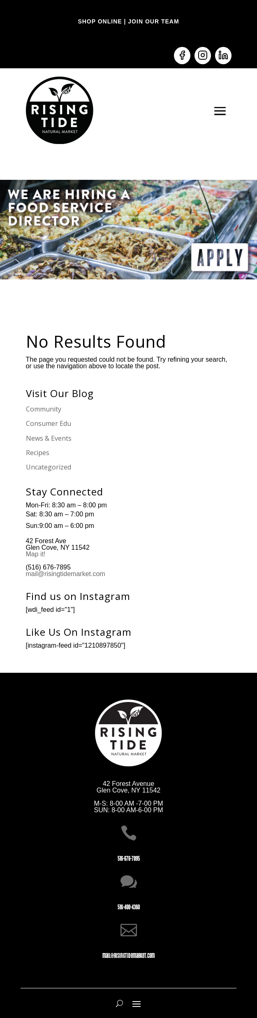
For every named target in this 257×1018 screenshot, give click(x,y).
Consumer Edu (48, 423)
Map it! (36, 554)
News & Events (49, 438)
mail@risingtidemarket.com (65, 573)
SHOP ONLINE (100, 21)
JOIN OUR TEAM (152, 21)
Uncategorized (48, 467)
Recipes (37, 452)
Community (43, 409)
